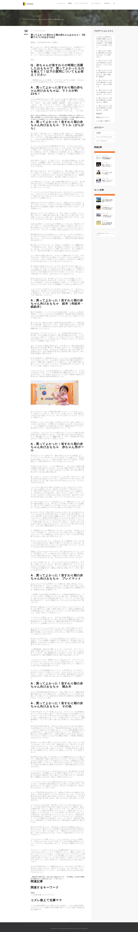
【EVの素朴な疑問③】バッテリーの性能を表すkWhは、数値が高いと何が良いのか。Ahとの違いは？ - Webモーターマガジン (107, 200)
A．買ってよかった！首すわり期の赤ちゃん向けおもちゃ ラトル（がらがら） (104, 64)
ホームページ (61, 3)
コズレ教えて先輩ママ (103, 121)
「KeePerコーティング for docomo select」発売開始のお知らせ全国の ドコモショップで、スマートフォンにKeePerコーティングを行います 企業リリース (107, 216)
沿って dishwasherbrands (38, 30)
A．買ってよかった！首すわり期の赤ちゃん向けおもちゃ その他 (104, 108)
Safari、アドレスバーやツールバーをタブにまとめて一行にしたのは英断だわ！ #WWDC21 (107, 181)
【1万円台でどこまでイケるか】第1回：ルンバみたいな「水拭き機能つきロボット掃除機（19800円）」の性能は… (107, 208)
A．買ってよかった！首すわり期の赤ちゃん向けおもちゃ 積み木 (104, 100)
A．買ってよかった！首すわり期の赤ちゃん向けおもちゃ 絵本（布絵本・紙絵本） (104, 73)
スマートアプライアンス (81, 3)
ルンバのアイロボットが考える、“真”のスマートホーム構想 (107, 173)
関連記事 (99, 113)
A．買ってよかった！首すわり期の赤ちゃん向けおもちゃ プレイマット (104, 92)
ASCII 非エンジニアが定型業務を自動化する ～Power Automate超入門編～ (107, 158)
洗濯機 (69, 3)
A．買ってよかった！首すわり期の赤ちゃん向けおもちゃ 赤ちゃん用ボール (104, 83)
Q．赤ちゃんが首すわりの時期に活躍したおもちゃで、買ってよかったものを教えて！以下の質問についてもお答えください (104, 42)
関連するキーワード (102, 117)
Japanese (107, 3)
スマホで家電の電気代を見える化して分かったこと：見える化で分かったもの (107, 223)
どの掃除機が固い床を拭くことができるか (104, 234)
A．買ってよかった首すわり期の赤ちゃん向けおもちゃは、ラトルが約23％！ (104, 54)
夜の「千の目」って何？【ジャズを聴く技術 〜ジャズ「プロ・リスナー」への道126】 (107, 165)
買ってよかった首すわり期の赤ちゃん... (51, 19)
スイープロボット (96, 3)
